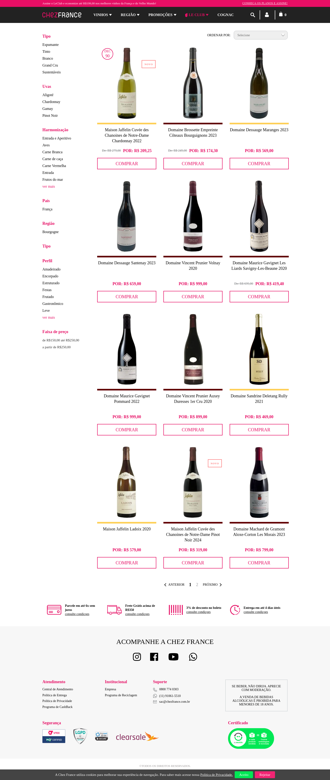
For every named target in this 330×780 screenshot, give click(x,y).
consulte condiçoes (77, 614)
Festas (47, 290)
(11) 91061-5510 (167, 696)
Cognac (225, 15)
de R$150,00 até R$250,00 (60, 340)
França (47, 209)
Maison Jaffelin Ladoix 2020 (127, 529)
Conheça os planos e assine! (265, 3)
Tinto (46, 51)
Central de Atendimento (57, 689)
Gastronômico (52, 304)
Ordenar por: (219, 35)
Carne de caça (52, 159)
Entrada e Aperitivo (56, 138)
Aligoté (47, 95)
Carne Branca (52, 152)
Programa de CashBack (57, 707)
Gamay (47, 109)
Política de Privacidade (57, 701)
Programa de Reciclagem (121, 695)
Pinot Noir (50, 115)
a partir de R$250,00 (56, 347)
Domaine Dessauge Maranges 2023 (259, 130)
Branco (47, 58)
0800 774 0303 (169, 689)
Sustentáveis (51, 72)
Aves (46, 145)
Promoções (160, 15)
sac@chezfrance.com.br (171, 701)
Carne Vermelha (54, 166)
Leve (46, 310)
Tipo (46, 36)
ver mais (48, 186)
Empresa (110, 689)
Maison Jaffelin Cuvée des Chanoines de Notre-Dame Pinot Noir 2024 (193, 534)
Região (128, 15)
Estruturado (51, 283)
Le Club (195, 15)
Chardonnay (51, 102)
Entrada (48, 173)
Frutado (48, 297)
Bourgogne (50, 232)
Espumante (50, 45)
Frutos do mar (52, 179)
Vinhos (101, 15)
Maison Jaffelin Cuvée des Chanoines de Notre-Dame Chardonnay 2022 (127, 135)
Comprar (127, 163)
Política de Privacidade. (216, 775)
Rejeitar (264, 775)
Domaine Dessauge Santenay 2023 (126, 263)
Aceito (243, 775)
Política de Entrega (54, 695)
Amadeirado (51, 269)
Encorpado (50, 276)
